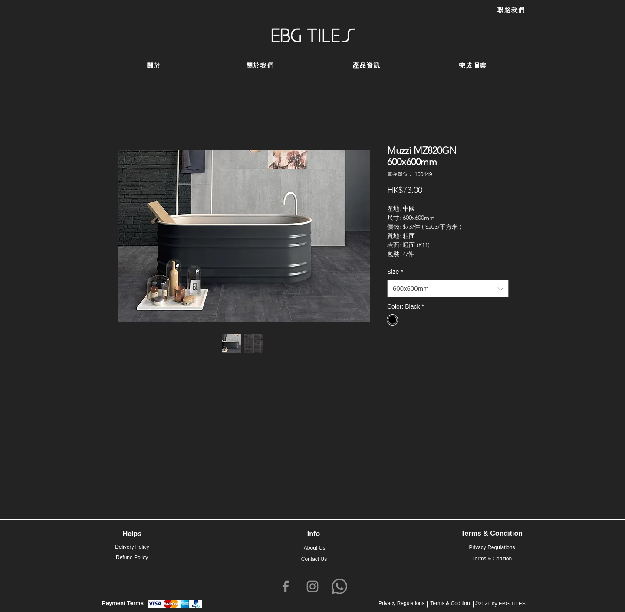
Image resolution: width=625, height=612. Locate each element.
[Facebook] (285, 586)
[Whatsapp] (339, 586)
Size (395, 271)
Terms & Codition (450, 603)
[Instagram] (312, 586)
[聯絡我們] (511, 10)
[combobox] (448, 289)
